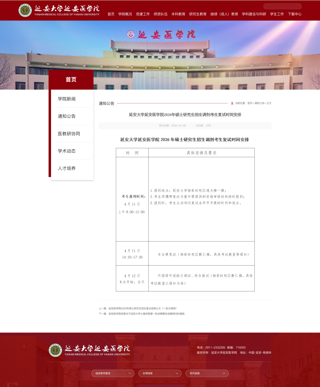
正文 (269, 106)
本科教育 (178, 14)
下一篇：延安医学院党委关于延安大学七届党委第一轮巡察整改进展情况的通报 (141, 317)
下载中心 (295, 14)
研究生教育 (198, 14)
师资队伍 (161, 14)
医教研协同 (65, 130)
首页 (111, 14)
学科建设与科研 (254, 14)
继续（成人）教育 (224, 14)
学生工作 (277, 14)
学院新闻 (64, 103)
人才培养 (64, 158)
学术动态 (64, 144)
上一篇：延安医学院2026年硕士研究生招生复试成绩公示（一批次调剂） (138, 311)
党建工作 (143, 14)
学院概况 (125, 14)
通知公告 (64, 116)
